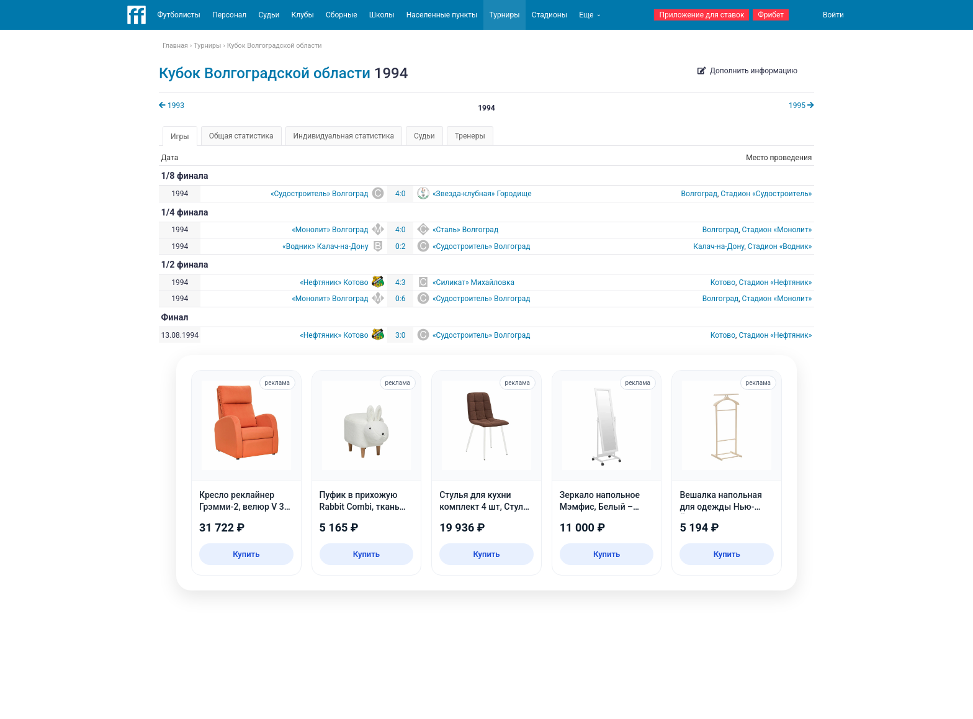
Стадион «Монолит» (777, 229)
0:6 (400, 298)
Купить (246, 554)
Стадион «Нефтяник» (775, 282)
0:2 (400, 246)
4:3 (400, 282)
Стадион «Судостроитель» (766, 193)
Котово (723, 282)
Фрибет (771, 15)
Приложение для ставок (701, 15)
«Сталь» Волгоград (465, 229)
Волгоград (699, 193)
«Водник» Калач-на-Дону (325, 246)
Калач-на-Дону (718, 246)
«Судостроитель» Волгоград (320, 193)
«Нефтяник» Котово (334, 282)
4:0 (400, 193)
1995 (801, 105)
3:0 (400, 335)
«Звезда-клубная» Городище (482, 193)
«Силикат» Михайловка (473, 282)
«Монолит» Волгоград (330, 229)
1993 (171, 105)
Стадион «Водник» (780, 246)
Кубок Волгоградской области (264, 73)
